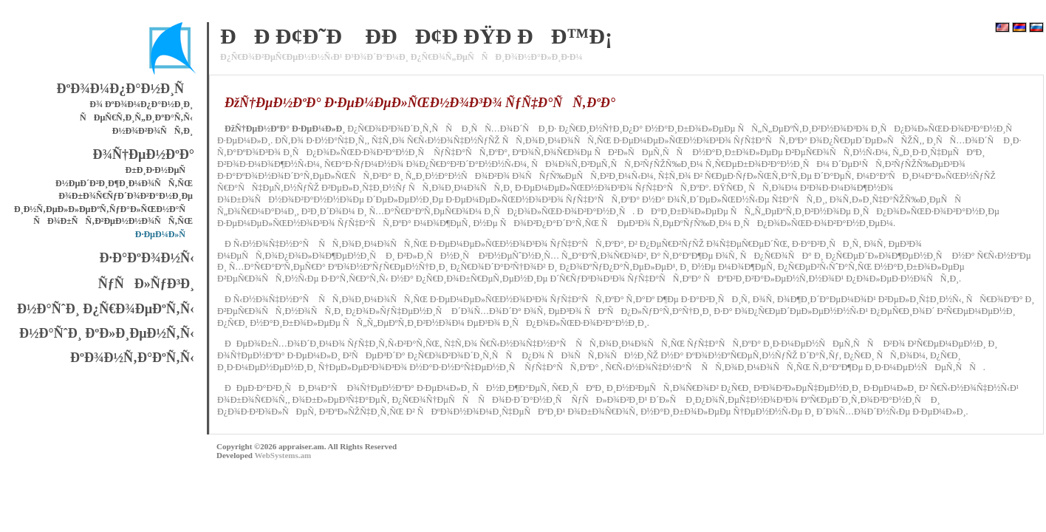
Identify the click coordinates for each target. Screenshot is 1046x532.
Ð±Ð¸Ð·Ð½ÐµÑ (160, 170)
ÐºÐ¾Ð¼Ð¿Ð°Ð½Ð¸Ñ (125, 88)
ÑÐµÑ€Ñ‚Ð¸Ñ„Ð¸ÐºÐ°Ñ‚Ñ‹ (136, 117)
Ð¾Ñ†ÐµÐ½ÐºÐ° (144, 154)
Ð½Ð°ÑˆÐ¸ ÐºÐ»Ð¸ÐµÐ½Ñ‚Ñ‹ (106, 333)
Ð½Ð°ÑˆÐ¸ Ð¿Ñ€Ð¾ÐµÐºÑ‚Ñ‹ (105, 308)
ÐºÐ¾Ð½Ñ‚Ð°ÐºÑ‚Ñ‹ (132, 357)
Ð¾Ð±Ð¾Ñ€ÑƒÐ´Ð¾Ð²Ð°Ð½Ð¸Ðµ (125, 196)
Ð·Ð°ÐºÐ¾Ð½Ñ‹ (146, 257)
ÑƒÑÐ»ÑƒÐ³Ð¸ (146, 283)
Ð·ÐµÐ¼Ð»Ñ (164, 234)
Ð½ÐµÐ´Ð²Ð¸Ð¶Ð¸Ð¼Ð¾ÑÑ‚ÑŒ (124, 183)
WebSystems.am (282, 455)
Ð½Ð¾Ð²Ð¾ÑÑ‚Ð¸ (152, 131)
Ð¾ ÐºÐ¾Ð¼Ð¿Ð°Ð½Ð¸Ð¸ (141, 104)
